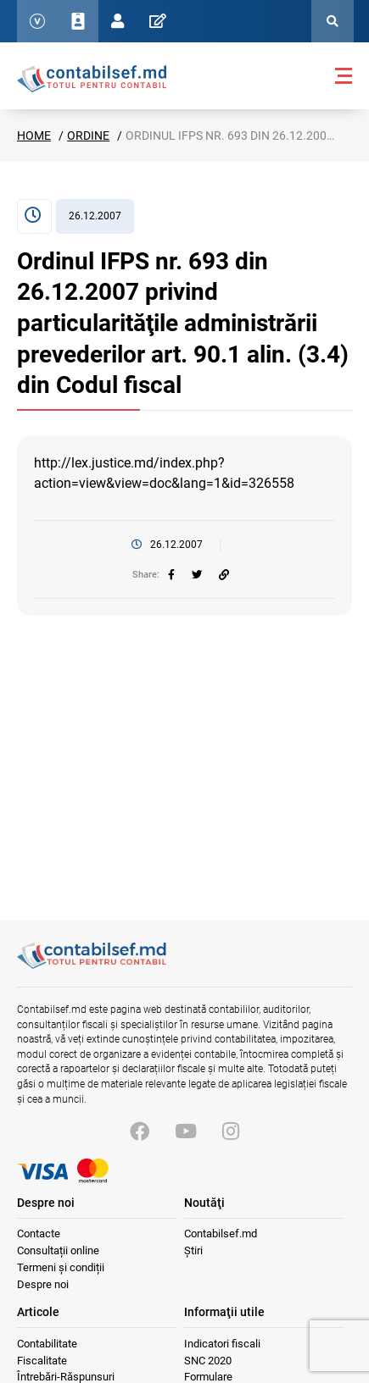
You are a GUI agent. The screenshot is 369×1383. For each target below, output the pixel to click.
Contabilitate (47, 1343)
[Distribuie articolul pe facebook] (171, 575)
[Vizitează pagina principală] (91, 964)
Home (34, 135)
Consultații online (58, 1250)
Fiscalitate (42, 1360)
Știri (193, 1250)
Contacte (38, 1233)
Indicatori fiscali (222, 1343)
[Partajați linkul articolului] (224, 575)
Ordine (88, 135)
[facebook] (171, 575)
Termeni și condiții (60, 1267)
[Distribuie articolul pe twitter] (196, 575)
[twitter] (196, 575)
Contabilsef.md (220, 1233)
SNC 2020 (208, 1360)
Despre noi (43, 1284)
